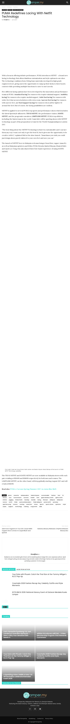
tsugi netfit (34, 506)
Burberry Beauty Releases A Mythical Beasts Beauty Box (53, 530)
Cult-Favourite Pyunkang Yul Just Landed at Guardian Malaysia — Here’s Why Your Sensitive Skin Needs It (17, 634)
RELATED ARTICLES (8, 569)
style (64, 504)
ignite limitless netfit (47, 497)
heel (38, 497)
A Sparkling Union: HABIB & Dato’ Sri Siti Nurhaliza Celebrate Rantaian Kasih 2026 (17, 676)
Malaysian (60, 500)
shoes (36, 504)
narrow (5, 502)
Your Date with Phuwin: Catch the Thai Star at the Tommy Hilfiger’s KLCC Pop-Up (39, 575)
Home (3, 7)
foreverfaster (18, 497)
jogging (11, 500)
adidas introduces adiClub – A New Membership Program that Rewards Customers (51, 635)
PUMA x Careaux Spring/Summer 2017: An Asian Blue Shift (33, 489)
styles (4, 506)
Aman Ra (16, 495)
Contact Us (40, 718)
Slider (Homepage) (18, 10)
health (32, 497)
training (26, 506)
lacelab (33, 500)
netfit (10, 502)
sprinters (58, 504)
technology (18, 506)
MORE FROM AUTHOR (23, 569)
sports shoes (49, 504)
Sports (42, 504)
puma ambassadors (25, 502)
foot (10, 497)
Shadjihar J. (6, 19)
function (26, 497)
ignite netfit (58, 497)
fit (63, 495)
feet (59, 495)
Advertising (32, 718)
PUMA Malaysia (37, 502)
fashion (53, 495)
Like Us (5, 607)
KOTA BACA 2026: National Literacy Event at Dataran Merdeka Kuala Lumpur (39, 593)
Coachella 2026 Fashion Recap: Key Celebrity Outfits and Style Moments (37, 584)
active (10, 495)
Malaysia (52, 500)
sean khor (29, 504)
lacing (39, 500)
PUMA (15, 502)
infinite (5, 500)
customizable (45, 495)
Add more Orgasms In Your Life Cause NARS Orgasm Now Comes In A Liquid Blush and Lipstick (17, 531)
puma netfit (47, 502)
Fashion (15, 7)
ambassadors (25, 495)
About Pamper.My (22, 718)
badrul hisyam (35, 495)
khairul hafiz (18, 500)
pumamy (55, 502)
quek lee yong (7, 504)
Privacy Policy (49, 718)
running (22, 504)
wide (40, 506)
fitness (5, 497)
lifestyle (45, 500)
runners (15, 504)
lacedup (26, 500)
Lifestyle (9, 7)
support (10, 506)
